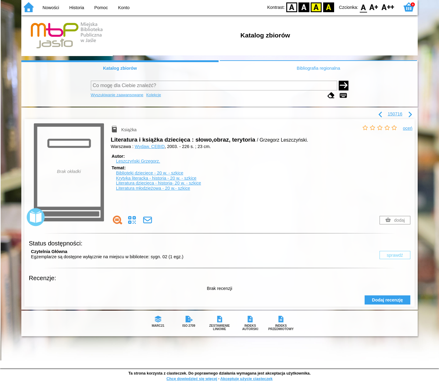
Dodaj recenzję (387, 300)
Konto (124, 7)
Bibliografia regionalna (318, 68)
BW (304, 6)
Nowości (51, 7)
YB (316, 6)
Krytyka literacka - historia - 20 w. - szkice (156, 178)
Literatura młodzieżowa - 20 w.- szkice (153, 188)
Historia (76, 7)
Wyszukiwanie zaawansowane (117, 95)
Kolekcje (153, 95)
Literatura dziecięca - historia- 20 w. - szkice (158, 183)
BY (328, 6)
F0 (363, 6)
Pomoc (101, 7)
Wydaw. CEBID (150, 146)
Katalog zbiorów (120, 68)
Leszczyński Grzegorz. (138, 161)
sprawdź (395, 255)
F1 (374, 6)
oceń (407, 128)
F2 (388, 6)
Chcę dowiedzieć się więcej (191, 378)
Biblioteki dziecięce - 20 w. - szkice (149, 173)
